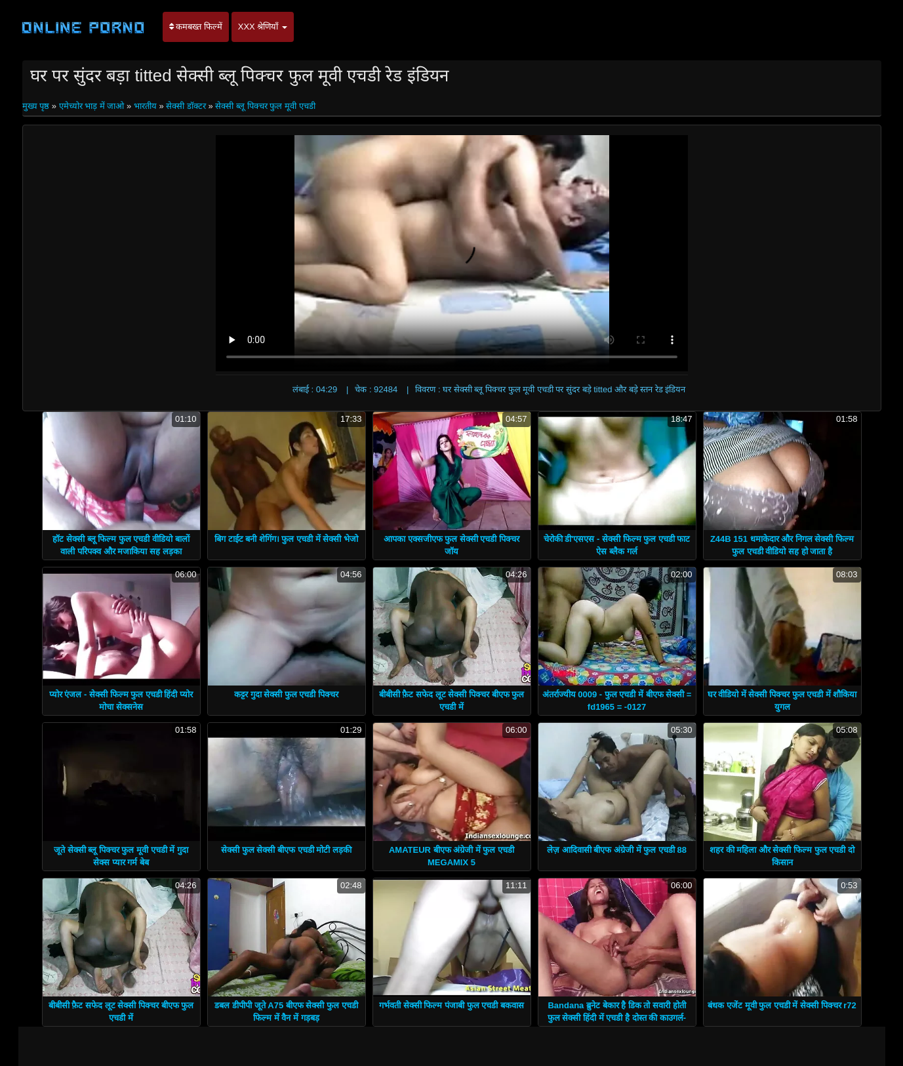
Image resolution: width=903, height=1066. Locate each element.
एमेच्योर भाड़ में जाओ (92, 106)
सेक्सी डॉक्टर (186, 106)
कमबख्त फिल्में (195, 26)
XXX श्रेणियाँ (262, 26)
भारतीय (145, 106)
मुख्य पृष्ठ (37, 106)
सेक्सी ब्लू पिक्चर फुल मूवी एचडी (265, 106)
